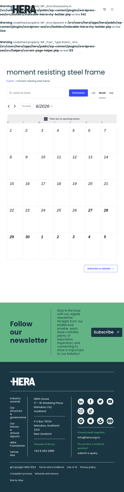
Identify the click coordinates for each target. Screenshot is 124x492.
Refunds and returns (46, 473)
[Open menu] (112, 9)
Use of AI (72, 467)
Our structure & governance (18, 412)
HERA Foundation (17, 444)
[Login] (96, 9)
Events (10, 81)
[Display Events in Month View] (102, 93)
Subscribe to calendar (99, 268)
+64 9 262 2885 (44, 451)
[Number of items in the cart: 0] (104, 9)
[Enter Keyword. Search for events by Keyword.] (38, 93)
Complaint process (21, 473)
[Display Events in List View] (93, 93)
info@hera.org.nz (89, 437)
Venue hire (14, 453)
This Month (26, 106)
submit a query (88, 453)
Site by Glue (16, 480)
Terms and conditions (51, 467)
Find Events (78, 93)
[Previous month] (8, 106)
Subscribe (107, 332)
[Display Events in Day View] (111, 93)
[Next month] (15, 106)
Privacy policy (88, 467)
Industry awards (15, 399)
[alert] (62, 118)
